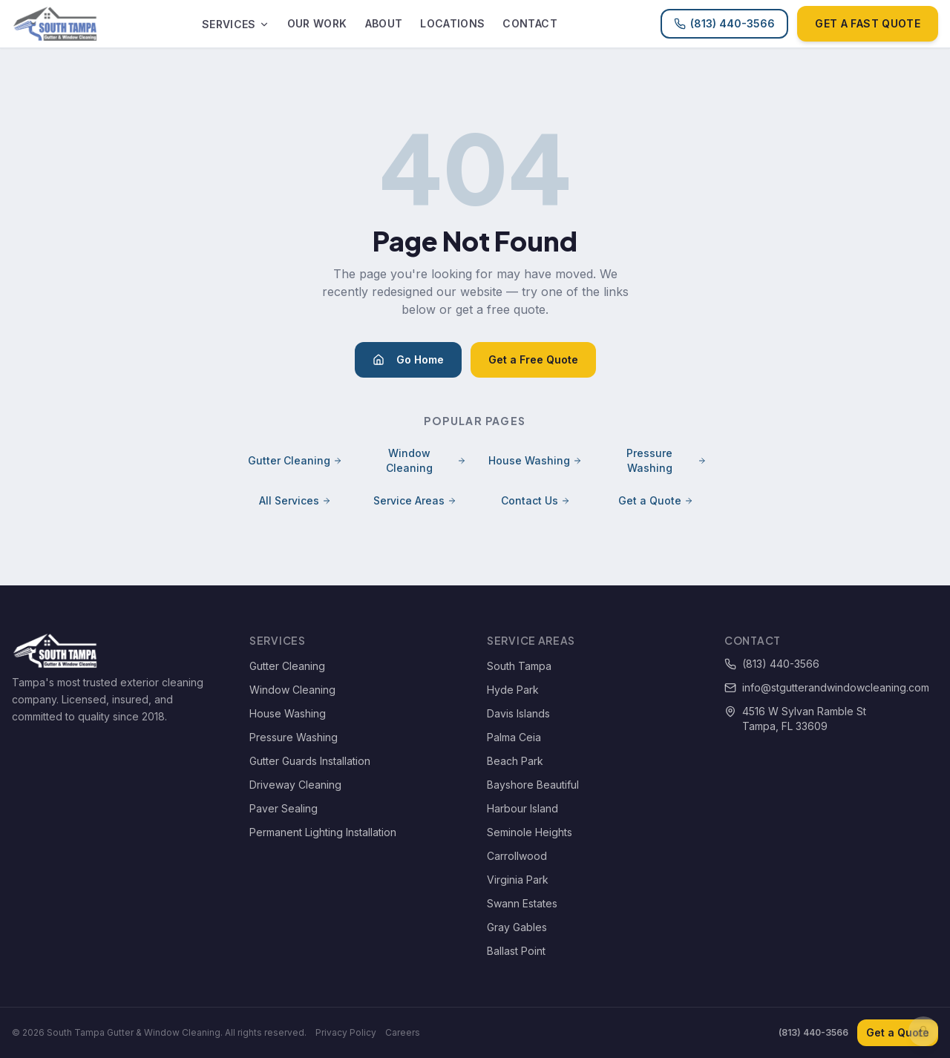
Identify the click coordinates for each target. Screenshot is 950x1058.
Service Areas (414, 500)
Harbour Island (522, 808)
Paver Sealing (283, 808)
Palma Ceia (514, 737)
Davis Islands (518, 713)
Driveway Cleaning (295, 784)
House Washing (535, 460)
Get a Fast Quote (867, 23)
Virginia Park (517, 879)
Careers (402, 1032)
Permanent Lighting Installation (322, 832)
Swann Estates (522, 903)
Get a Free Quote (533, 359)
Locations (452, 23)
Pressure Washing (666, 460)
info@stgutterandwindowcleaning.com (826, 687)
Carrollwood (517, 856)
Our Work (317, 23)
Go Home (408, 359)
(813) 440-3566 (724, 23)
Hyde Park (513, 689)
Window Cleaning (426, 460)
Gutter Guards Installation (309, 761)
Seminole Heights (529, 832)
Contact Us (535, 500)
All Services (295, 500)
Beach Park (515, 761)
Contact (529, 23)
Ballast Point (516, 950)
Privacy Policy (345, 1032)
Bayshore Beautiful (533, 784)
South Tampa (519, 666)
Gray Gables (517, 927)
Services (235, 24)
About (384, 23)
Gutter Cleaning (295, 460)
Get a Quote (655, 500)
